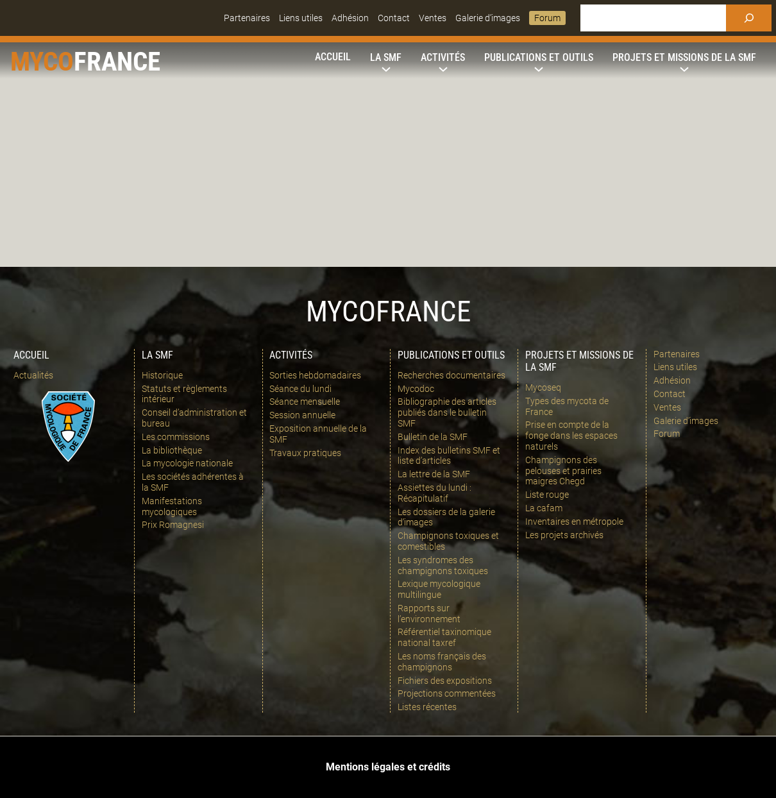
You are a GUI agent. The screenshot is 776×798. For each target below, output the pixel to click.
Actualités (33, 375)
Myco (42, 61)
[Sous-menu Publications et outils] (538, 58)
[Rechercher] (749, 17)
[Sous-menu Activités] (443, 58)
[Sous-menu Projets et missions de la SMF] (684, 58)
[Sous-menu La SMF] (385, 58)
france (117, 61)
